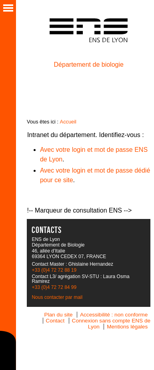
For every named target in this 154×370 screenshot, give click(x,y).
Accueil (68, 122)
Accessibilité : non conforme (114, 315)
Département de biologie (89, 64)
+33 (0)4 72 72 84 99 (54, 287)
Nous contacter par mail (57, 297)
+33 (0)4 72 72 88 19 (54, 270)
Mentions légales (127, 327)
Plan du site (58, 315)
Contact (55, 321)
